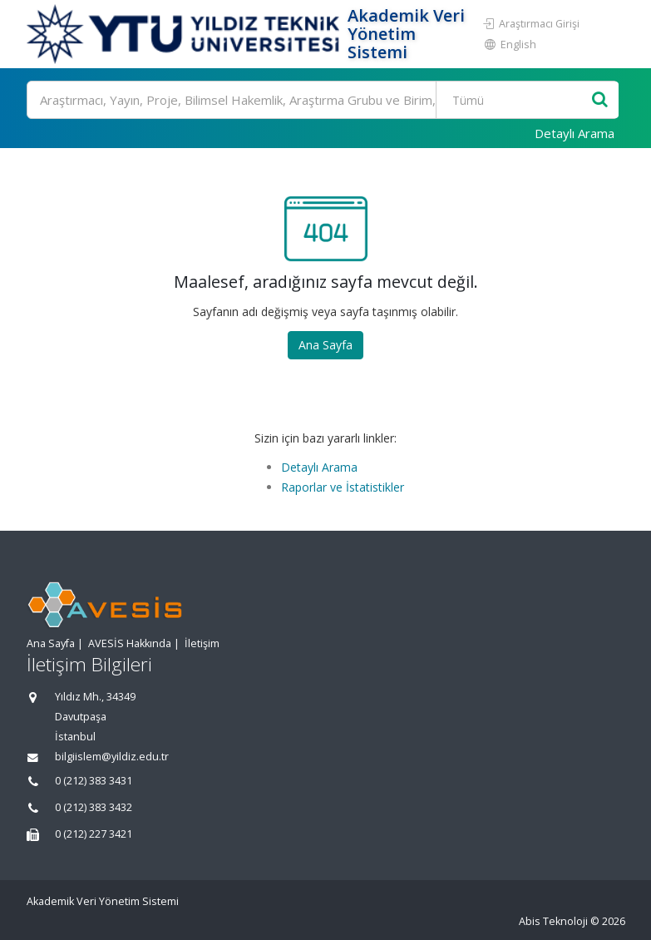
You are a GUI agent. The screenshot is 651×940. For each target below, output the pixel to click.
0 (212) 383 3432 (93, 807)
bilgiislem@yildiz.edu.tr (112, 757)
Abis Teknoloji (553, 921)
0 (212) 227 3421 (93, 834)
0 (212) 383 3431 (93, 781)
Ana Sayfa (325, 345)
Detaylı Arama (574, 133)
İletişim (202, 643)
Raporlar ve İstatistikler (342, 487)
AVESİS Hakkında (129, 643)
